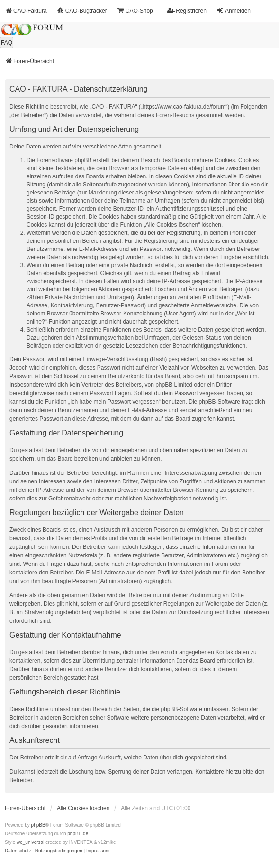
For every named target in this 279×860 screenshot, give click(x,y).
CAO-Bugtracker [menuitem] (82, 10)
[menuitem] (18, 851)
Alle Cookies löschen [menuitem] (83, 808)
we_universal (30, 842)
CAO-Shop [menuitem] (135, 10)
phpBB (38, 825)
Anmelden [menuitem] (233, 10)
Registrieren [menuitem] (187, 10)
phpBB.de (77, 833)
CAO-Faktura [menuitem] (26, 10)
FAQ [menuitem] (6, 42)
